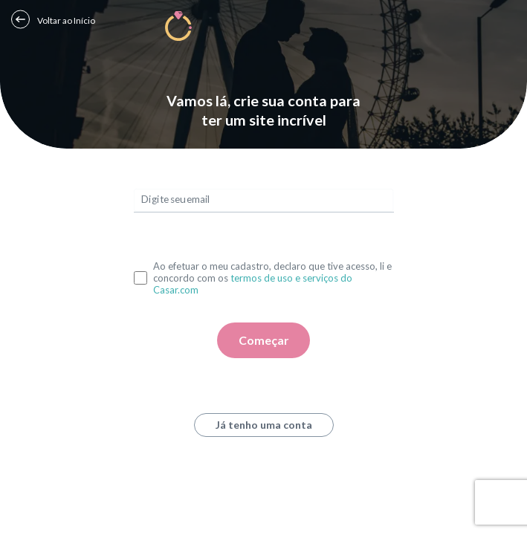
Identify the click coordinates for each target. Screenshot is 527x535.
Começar (264, 340)
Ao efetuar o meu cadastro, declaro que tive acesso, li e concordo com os (272, 278)
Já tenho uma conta (264, 424)
